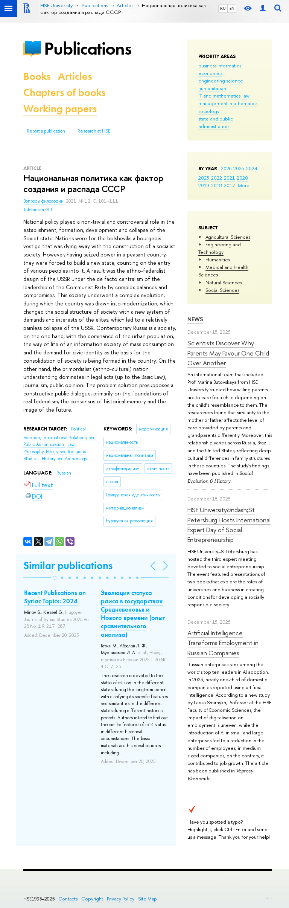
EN (232, 8)
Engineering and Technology (219, 248)
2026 (226, 168)
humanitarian (212, 88)
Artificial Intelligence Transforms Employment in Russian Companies (223, 643)
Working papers (60, 108)
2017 (229, 185)
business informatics (219, 65)
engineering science (220, 80)
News (195, 319)
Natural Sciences (223, 282)
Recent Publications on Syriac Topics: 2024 (55, 597)
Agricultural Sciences (227, 236)
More (243, 185)
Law (71, 444)
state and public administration (215, 122)
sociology (208, 111)
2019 (203, 185)
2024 (251, 168)
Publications (87, 48)
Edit (268, 897)
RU (223, 8)
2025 (238, 168)
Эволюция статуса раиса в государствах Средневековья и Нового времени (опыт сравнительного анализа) (133, 613)
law (245, 95)
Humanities (217, 259)
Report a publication (46, 131)
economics (210, 73)
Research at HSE (94, 131)
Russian (63, 473)
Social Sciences (222, 290)
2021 (229, 177)
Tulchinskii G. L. (38, 210)
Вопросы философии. (44, 201)
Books (36, 76)
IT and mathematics (219, 95)
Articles (75, 76)
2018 (216, 185)
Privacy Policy (120, 899)
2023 (203, 177)
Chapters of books (64, 92)
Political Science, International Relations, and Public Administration (59, 436)
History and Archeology (64, 459)
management (213, 103)
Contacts (68, 899)
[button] (54, 577)
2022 (216, 177)
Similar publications (68, 565)
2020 (242, 177)
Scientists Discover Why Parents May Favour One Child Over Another (228, 353)
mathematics (243, 103)
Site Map (147, 899)
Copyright (92, 899)
